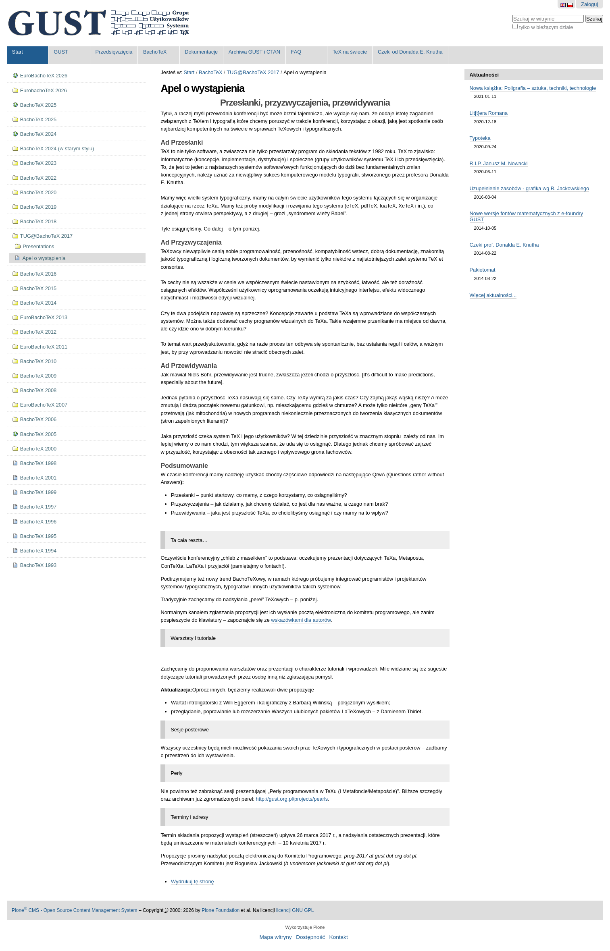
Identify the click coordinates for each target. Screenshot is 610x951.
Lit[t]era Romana (489, 113)
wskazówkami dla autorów (301, 620)
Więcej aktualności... (493, 295)
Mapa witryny (276, 937)
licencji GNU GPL (295, 910)
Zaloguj (589, 4)
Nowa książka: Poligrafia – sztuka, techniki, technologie (533, 88)
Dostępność (310, 937)
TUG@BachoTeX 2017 (253, 72)
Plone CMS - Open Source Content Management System (74, 910)
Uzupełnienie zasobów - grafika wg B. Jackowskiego (529, 188)
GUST (61, 52)
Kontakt (338, 937)
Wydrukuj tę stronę (192, 881)
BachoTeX (155, 52)
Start (17, 52)
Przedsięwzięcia (114, 52)
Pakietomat (482, 270)
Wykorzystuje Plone (305, 927)
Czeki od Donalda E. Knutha (410, 52)
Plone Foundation (220, 910)
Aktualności (484, 75)
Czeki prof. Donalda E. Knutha (504, 245)
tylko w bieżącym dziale (546, 27)
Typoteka (480, 138)
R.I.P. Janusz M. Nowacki (499, 163)
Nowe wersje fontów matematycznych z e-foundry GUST (526, 216)
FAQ (296, 52)
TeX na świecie (350, 52)
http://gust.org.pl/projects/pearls (292, 799)
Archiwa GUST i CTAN (254, 52)
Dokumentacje (201, 52)
